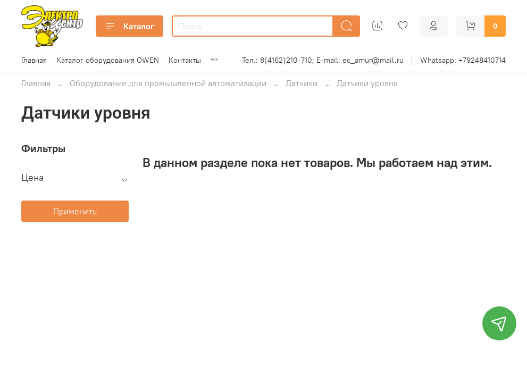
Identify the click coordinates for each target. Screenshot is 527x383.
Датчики (301, 83)
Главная (34, 60)
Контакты (185, 60)
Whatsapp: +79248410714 (463, 60)
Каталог (129, 26)
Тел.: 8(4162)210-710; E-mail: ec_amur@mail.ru (323, 60)
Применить (75, 211)
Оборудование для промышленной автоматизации (168, 83)
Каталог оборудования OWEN (107, 60)
